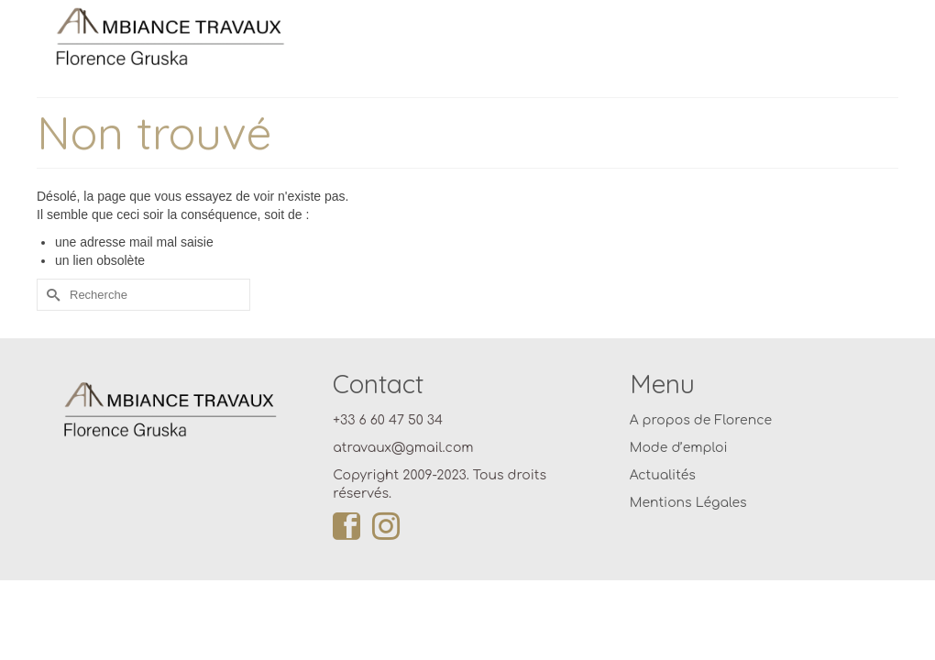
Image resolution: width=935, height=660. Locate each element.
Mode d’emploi (679, 471)
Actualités (663, 498)
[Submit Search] (50, 318)
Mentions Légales (688, 526)
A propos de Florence (701, 443)
